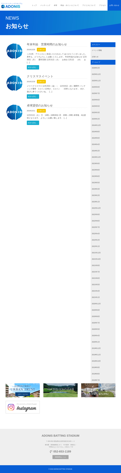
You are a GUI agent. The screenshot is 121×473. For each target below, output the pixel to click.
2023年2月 (96, 195)
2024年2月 (96, 151)
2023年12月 (96, 157)
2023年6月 (96, 176)
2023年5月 (96, 183)
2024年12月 (96, 125)
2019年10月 (96, 361)
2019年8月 (96, 374)
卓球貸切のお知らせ (40, 105)
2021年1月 (96, 297)
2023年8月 (96, 170)
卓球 (55, 5)
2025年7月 (96, 93)
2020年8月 (96, 316)
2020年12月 (96, 304)
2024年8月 (96, 132)
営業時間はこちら (60, 457)
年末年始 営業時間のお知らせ (47, 44)
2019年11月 (96, 355)
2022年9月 (96, 214)
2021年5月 (96, 284)
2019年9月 (96, 367)
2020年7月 (96, 323)
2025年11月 (96, 81)
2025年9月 (96, 87)
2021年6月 (96, 278)
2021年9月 (96, 265)
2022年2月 (96, 240)
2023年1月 (96, 202)
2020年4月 (96, 335)
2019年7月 (96, 380)
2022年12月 (96, 208)
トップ (34, 5)
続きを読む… (33, 67)
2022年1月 (96, 246)
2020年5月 (96, 329)
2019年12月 (96, 348)
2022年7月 (96, 227)
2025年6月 (96, 100)
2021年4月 (96, 291)
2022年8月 (96, 221)
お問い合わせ (114, 5)
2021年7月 (96, 272)
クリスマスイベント (40, 76)
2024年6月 (96, 138)
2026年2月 (96, 68)
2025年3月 (96, 112)
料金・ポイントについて (70, 5)
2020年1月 (96, 342)
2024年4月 (96, 144)
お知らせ (41, 50)
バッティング (45, 5)
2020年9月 (96, 310)
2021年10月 (96, 259)
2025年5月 (96, 106)
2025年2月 (96, 119)
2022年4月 (96, 233)
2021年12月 (96, 253)
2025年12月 (96, 74)
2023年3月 (96, 189)
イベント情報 (97, 50)
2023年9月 (96, 163)
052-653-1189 (60, 451)
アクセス (102, 5)
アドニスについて (89, 5)
